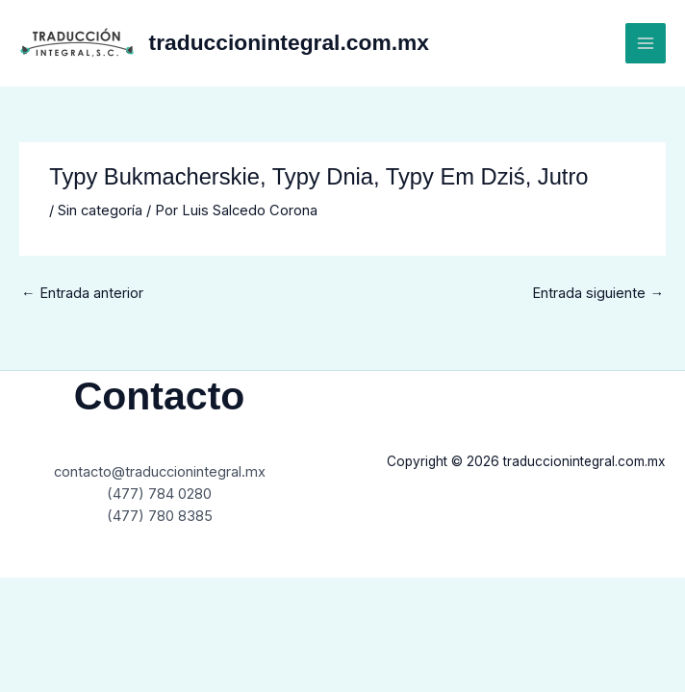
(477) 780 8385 (160, 516)
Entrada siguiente (598, 293)
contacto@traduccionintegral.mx (160, 472)
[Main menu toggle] (645, 43)
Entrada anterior (82, 293)
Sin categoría (100, 210)
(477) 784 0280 (159, 494)
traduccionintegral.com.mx (289, 42)
